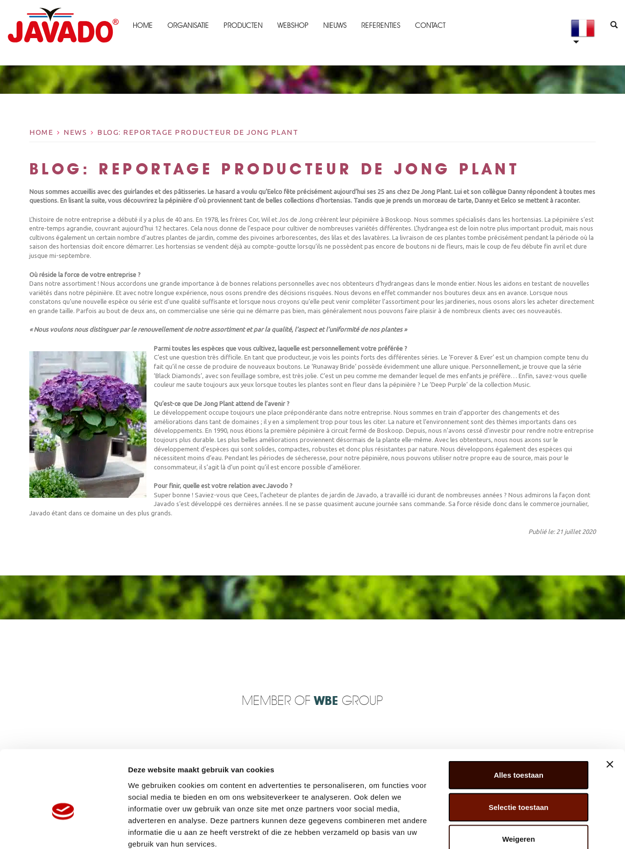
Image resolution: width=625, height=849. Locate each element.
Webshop (292, 25)
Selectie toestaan (519, 753)
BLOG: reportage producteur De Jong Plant (197, 132)
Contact (430, 25)
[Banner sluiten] (609, 710)
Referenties (380, 25)
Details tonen (527, 830)
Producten (242, 25)
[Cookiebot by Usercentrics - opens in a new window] (63, 830)
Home (142, 25)
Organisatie (187, 25)
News (75, 132)
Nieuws (334, 25)
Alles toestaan (518, 721)
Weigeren (518, 785)
